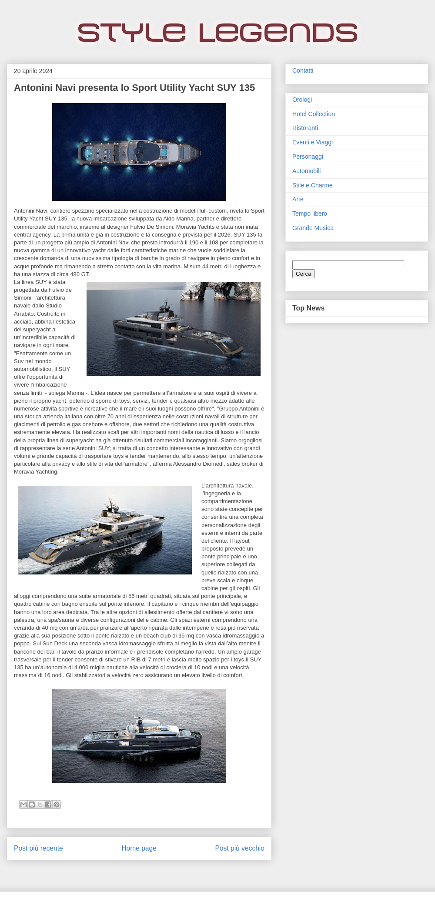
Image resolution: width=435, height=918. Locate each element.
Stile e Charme (312, 185)
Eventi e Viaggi (312, 142)
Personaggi (307, 156)
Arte (298, 199)
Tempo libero (309, 213)
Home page (139, 848)
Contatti (302, 70)
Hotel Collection (313, 113)
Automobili (306, 170)
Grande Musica (313, 227)
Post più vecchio (239, 848)
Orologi (302, 99)
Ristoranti (305, 127)
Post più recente (38, 848)
